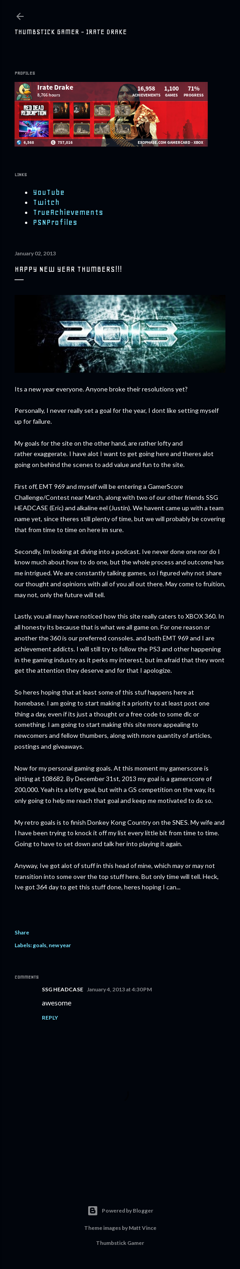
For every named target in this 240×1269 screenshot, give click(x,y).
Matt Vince (142, 1227)
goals (39, 945)
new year (60, 945)
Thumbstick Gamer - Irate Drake (71, 32)
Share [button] (22, 932)
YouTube (49, 192)
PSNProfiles (55, 222)
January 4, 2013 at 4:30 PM (119, 989)
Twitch (46, 202)
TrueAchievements (68, 212)
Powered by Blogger (120, 1210)
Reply (50, 1017)
